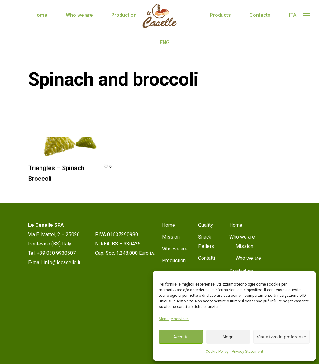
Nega (228, 336)
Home (40, 15)
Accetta (181, 336)
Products (220, 15)
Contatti (206, 258)
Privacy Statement (247, 351)
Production (123, 15)
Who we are (79, 15)
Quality (205, 225)
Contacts (260, 15)
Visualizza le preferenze (281, 336)
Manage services (174, 319)
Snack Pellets (206, 241)
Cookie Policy (217, 351)
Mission (171, 237)
